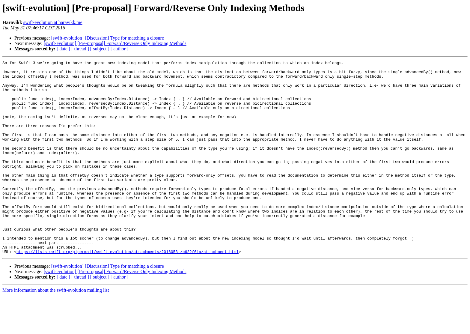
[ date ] (63, 48)
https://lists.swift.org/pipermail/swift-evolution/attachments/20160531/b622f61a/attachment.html (127, 290)
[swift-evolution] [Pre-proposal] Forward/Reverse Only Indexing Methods (115, 43)
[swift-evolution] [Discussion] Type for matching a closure (107, 37)
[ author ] (120, 48)
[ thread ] (80, 48)
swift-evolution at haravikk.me (52, 22)
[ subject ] (99, 48)
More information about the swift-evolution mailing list (55, 328)
